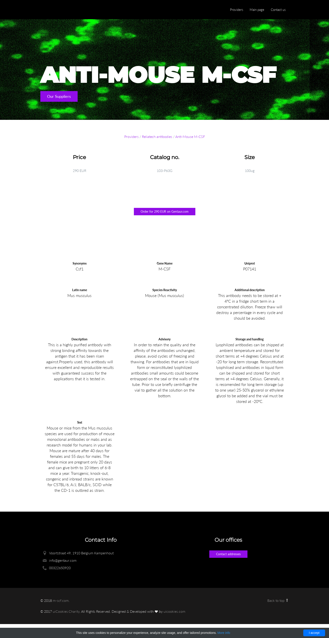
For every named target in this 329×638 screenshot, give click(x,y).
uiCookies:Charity (66, 611)
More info (223, 633)
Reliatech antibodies (157, 136)
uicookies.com (174, 611)
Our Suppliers (59, 96)
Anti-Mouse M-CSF (190, 136)
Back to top (278, 600)
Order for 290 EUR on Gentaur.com (165, 211)
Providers (236, 10)
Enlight (61, 10)
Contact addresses (228, 554)
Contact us (278, 10)
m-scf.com (61, 600)
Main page (257, 10)
